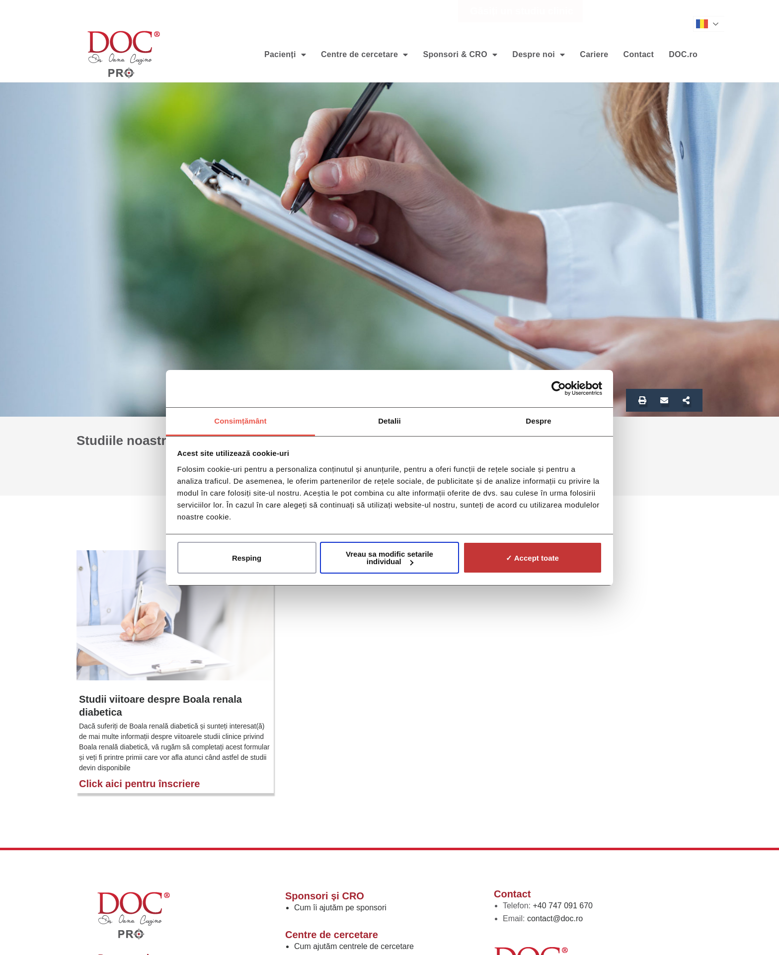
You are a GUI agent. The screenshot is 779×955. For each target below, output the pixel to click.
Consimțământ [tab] (240, 421)
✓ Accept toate (532, 558)
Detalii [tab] (389, 421)
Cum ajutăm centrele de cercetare (354, 946)
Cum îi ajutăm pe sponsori (340, 907)
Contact (638, 54)
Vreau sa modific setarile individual (389, 558)
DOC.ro (683, 54)
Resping (246, 558)
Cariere (594, 54)
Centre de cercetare (364, 55)
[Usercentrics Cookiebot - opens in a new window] (558, 388)
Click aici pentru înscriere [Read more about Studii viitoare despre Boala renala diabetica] (139, 783)
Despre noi (538, 55)
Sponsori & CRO (460, 55)
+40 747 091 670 (563, 905)
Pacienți (285, 55)
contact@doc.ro (555, 918)
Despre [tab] (538, 421)
